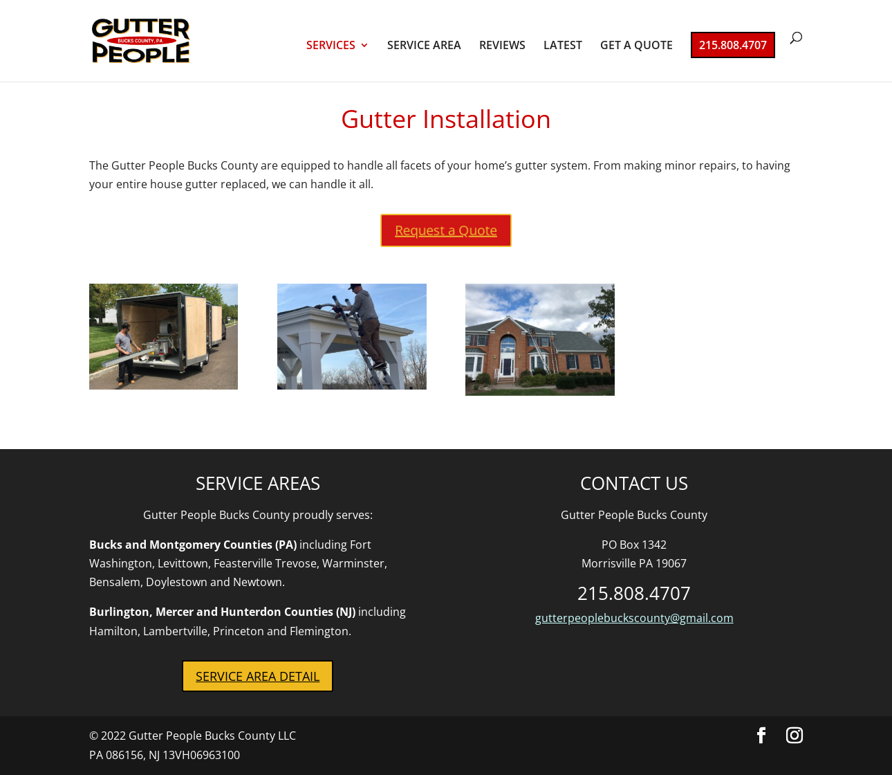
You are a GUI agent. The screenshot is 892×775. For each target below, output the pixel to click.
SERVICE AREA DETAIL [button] (257, 676)
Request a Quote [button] (446, 230)
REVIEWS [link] (502, 46)
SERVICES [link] (330, 46)
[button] (761, 736)
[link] (160, 39)
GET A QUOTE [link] (636, 46)
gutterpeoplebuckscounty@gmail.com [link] (634, 618)
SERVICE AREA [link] (424, 46)
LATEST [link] (562, 46)
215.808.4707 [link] (733, 45)
